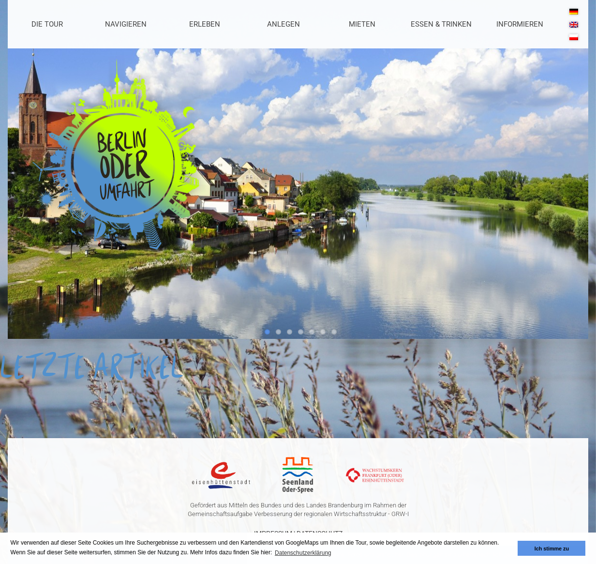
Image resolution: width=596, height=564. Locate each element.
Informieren (519, 24)
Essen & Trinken (441, 24)
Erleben (204, 24)
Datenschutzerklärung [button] (303, 552)
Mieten (362, 24)
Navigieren (126, 24)
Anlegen (283, 24)
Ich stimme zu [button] (552, 548)
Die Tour (47, 24)
